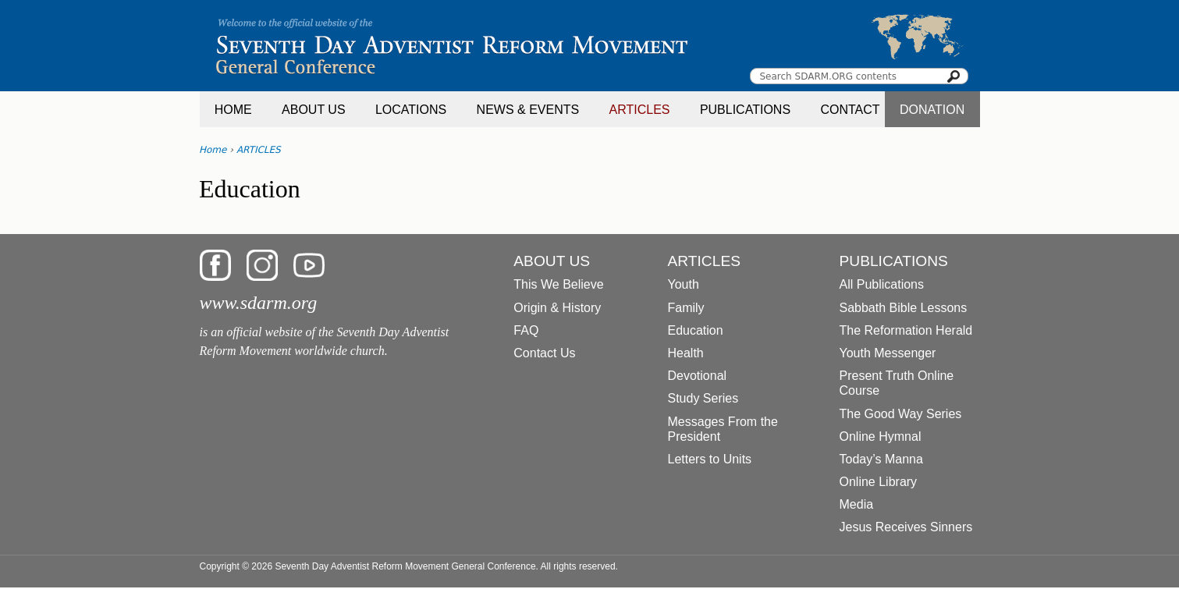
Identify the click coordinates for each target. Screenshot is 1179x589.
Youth (683, 284)
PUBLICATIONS (745, 109)
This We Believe (558, 284)
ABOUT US (314, 109)
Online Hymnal (881, 436)
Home (212, 149)
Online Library (879, 481)
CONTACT (849, 109)
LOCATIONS (410, 109)
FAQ (525, 330)
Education (695, 330)
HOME (233, 109)
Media (857, 504)
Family (686, 307)
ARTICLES (639, 109)
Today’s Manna (881, 459)
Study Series (703, 398)
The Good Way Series (901, 413)
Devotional (697, 375)
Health (686, 353)
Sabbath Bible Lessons (904, 307)
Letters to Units (710, 459)
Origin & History (557, 307)
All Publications (882, 284)
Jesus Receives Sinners (906, 527)
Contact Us (544, 353)
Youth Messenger (888, 353)
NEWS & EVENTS (528, 109)
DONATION (932, 109)
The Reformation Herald (906, 330)
